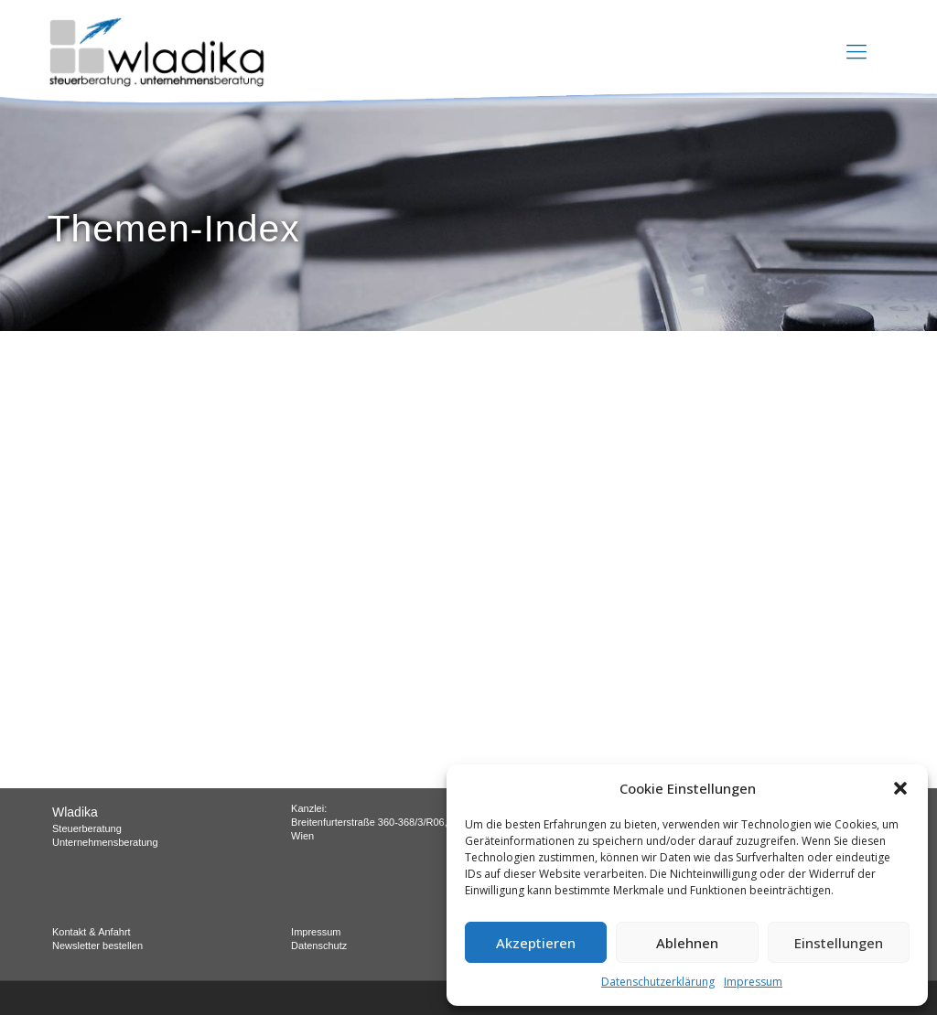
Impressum (753, 981)
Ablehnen (687, 943)
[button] (900, 788)
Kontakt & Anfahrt (91, 931)
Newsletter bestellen (97, 945)
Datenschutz (319, 945)
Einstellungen (838, 943)
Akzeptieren (536, 943)
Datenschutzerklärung (658, 981)
